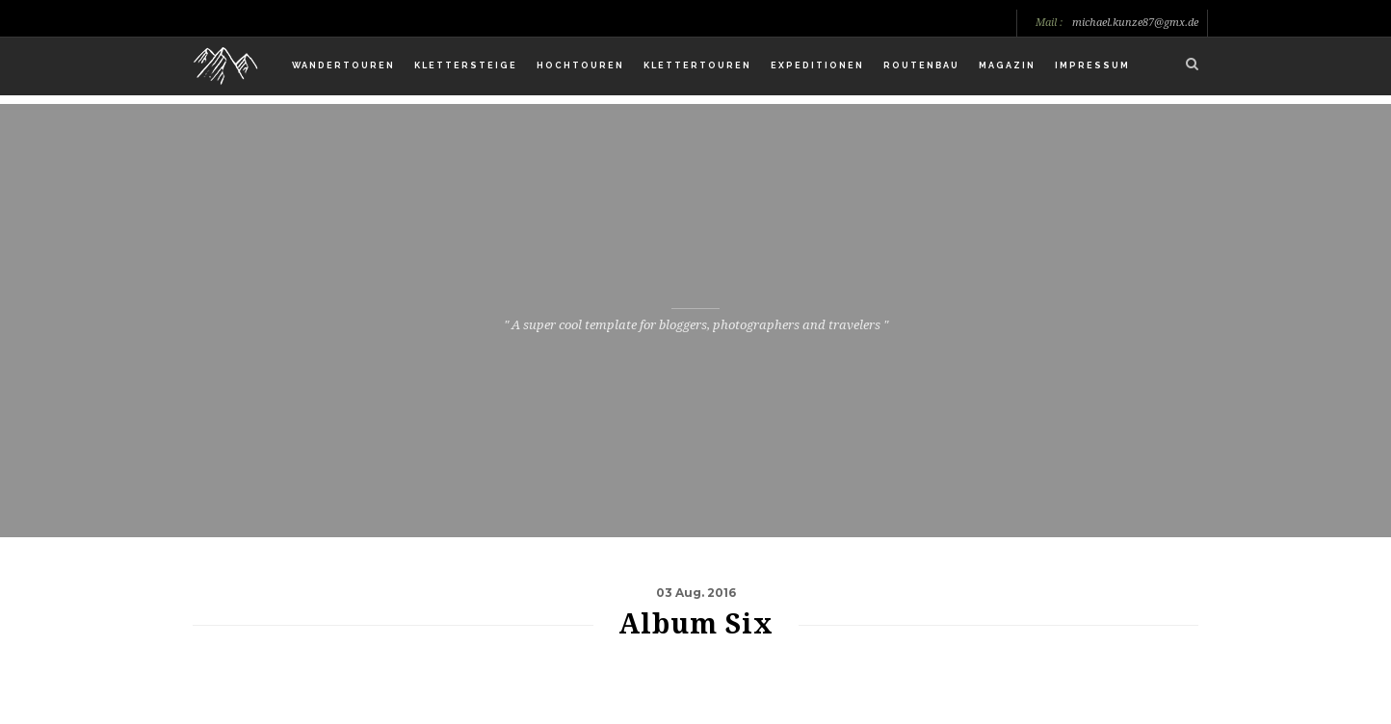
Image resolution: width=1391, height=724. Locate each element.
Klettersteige (465, 65)
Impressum (1092, 65)
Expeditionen (817, 65)
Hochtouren (580, 65)
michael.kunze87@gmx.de (1135, 23)
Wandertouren (343, 65)
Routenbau (921, 65)
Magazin (1007, 65)
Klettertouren (697, 65)
